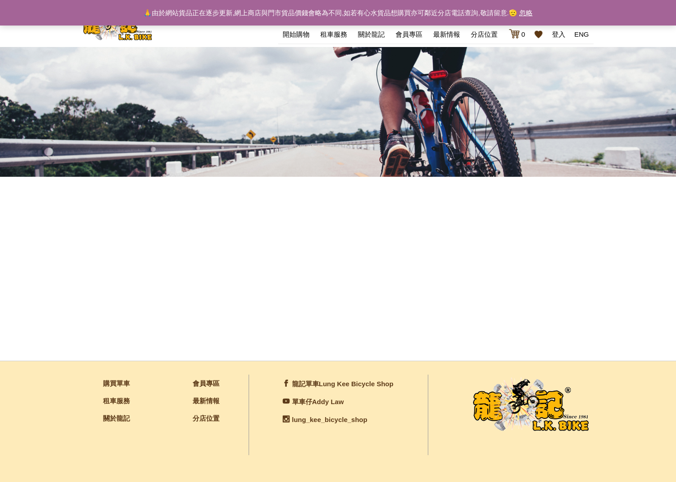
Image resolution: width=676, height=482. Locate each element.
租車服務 (333, 34)
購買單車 (116, 383)
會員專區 (409, 34)
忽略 (526, 13)
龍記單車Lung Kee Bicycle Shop (343, 384)
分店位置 (484, 34)
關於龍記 (371, 34)
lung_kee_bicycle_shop (329, 419)
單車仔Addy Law (318, 401)
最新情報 (446, 34)
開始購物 (296, 34)
